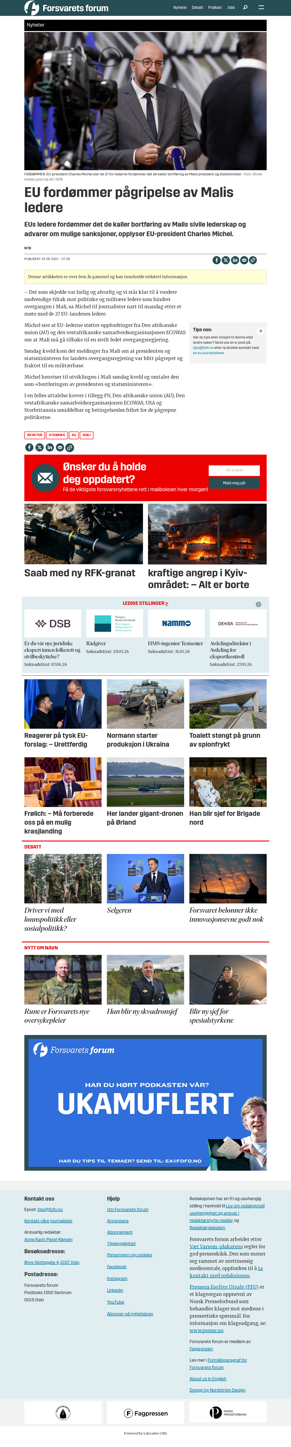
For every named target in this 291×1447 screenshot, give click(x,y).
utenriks (57, 442)
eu (74, 442)
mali (86, 442)
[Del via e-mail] (244, 266)
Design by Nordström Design (218, 1397)
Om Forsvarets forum (127, 1216)
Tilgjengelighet (121, 1250)
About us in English (208, 1386)
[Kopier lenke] (253, 267)
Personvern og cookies (129, 1262)
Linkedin (115, 1297)
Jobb (231, 11)
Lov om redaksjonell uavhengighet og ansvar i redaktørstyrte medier (227, 1220)
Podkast (215, 11)
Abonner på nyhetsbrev (130, 1321)
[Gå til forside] (66, 11)
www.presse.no (206, 1337)
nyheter (34, 442)
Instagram (117, 1285)
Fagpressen (201, 1356)
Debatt (197, 11)
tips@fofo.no (203, 355)
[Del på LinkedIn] (235, 266)
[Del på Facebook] (216, 266)
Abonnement (120, 1239)
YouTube (115, 1309)
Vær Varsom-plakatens (216, 1253)
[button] (259, 611)
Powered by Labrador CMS (145, 1440)
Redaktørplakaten (207, 1235)
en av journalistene (208, 360)
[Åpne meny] (261, 11)
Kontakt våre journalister (48, 1228)
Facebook (116, 1274)
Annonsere (118, 1228)
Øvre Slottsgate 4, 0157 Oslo (51, 1269)
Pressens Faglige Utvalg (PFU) (224, 1294)
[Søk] (245, 11)
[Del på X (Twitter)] (225, 266)
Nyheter (180, 11)
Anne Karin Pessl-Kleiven (48, 1246)
